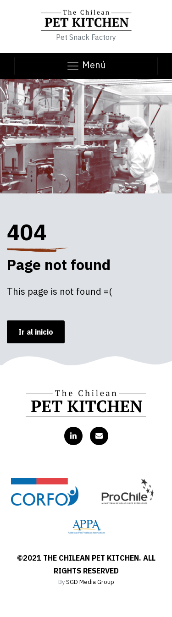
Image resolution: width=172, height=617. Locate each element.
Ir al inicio (35, 331)
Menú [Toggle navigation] (86, 66)
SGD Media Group (90, 582)
